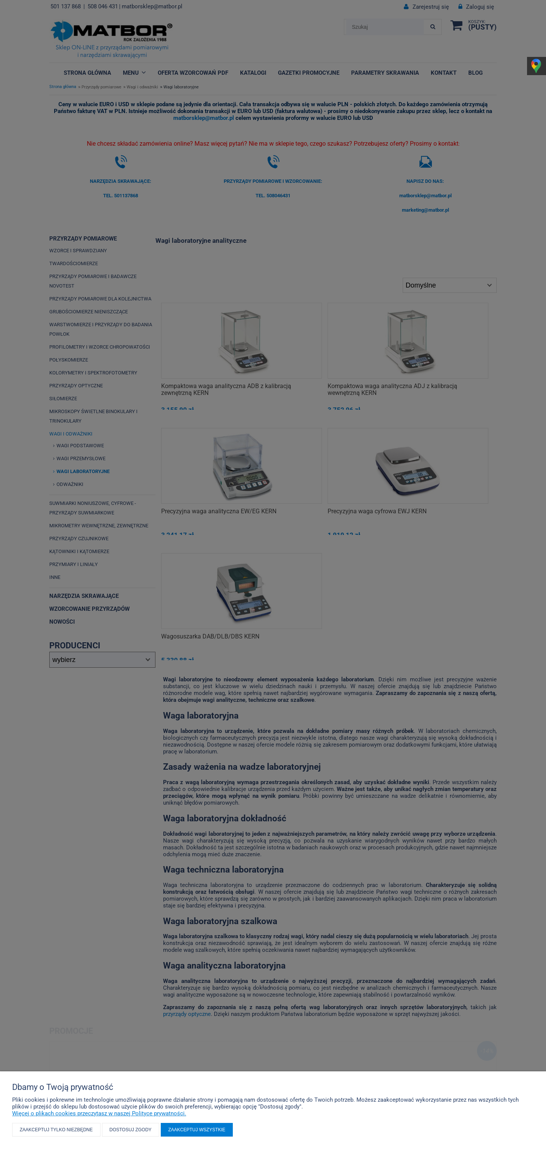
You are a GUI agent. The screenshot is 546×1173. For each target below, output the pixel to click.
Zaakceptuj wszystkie (197, 1129)
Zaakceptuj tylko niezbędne (56, 1129)
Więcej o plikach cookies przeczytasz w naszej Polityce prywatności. (99, 1113)
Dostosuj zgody (131, 1129)
